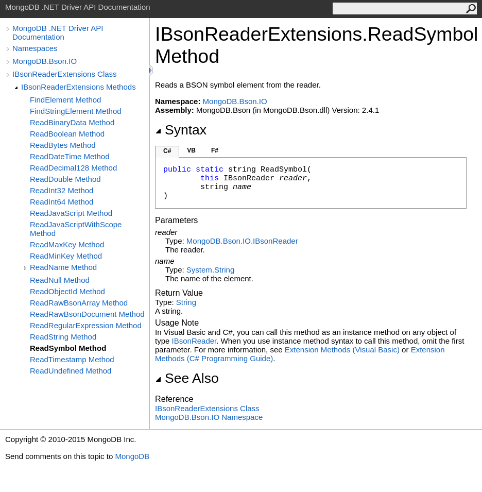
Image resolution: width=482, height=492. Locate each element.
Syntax (180, 130)
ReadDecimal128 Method (73, 167)
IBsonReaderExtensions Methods (78, 86)
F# (214, 150)
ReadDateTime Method (70, 156)
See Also (187, 378)
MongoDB (132, 456)
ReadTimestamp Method (72, 359)
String (186, 302)
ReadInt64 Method (61, 201)
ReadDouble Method (65, 179)
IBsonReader (194, 340)
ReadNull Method (60, 280)
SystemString (210, 269)
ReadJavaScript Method (71, 213)
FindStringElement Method (76, 111)
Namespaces (35, 48)
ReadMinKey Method (66, 255)
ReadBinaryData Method (72, 122)
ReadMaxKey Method (67, 244)
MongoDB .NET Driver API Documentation (57, 32)
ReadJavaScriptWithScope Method (76, 228)
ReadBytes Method (63, 145)
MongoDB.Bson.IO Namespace (209, 417)
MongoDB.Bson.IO (44, 61)
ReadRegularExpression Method (86, 325)
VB (191, 150)
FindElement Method (65, 99)
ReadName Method (63, 267)
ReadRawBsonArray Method (79, 302)
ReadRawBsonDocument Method (87, 314)
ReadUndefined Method (70, 370)
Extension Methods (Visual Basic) (342, 349)
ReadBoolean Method (67, 133)
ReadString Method (63, 336)
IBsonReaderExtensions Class (64, 74)
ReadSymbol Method (68, 348)
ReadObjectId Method (67, 291)
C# (167, 151)
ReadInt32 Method (61, 190)
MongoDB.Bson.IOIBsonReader (242, 240)
